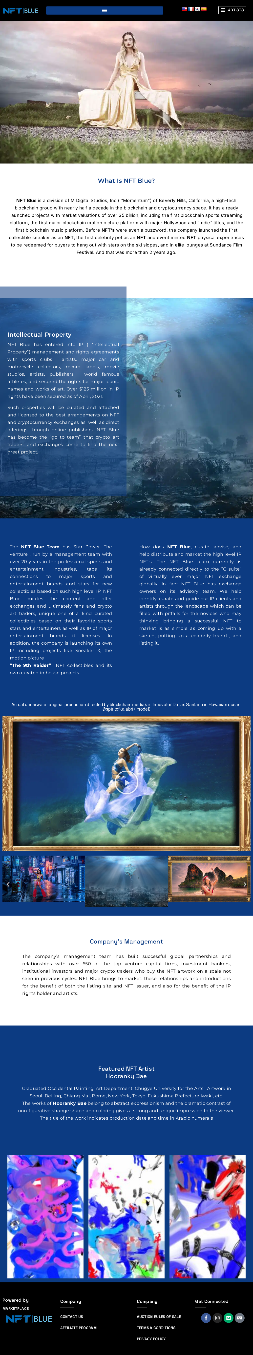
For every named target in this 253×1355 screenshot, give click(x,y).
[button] (104, 10)
